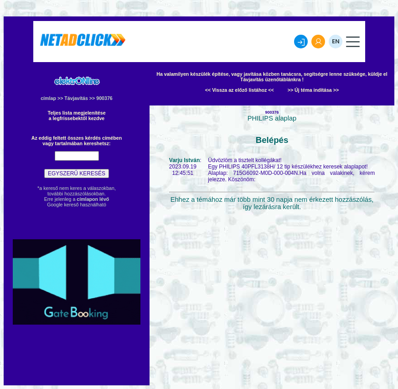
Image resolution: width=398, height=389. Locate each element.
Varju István (184, 160)
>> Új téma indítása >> (313, 90)
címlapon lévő (93, 199)
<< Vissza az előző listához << (239, 90)
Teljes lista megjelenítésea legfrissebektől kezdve (76, 115)
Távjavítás (76, 98)
